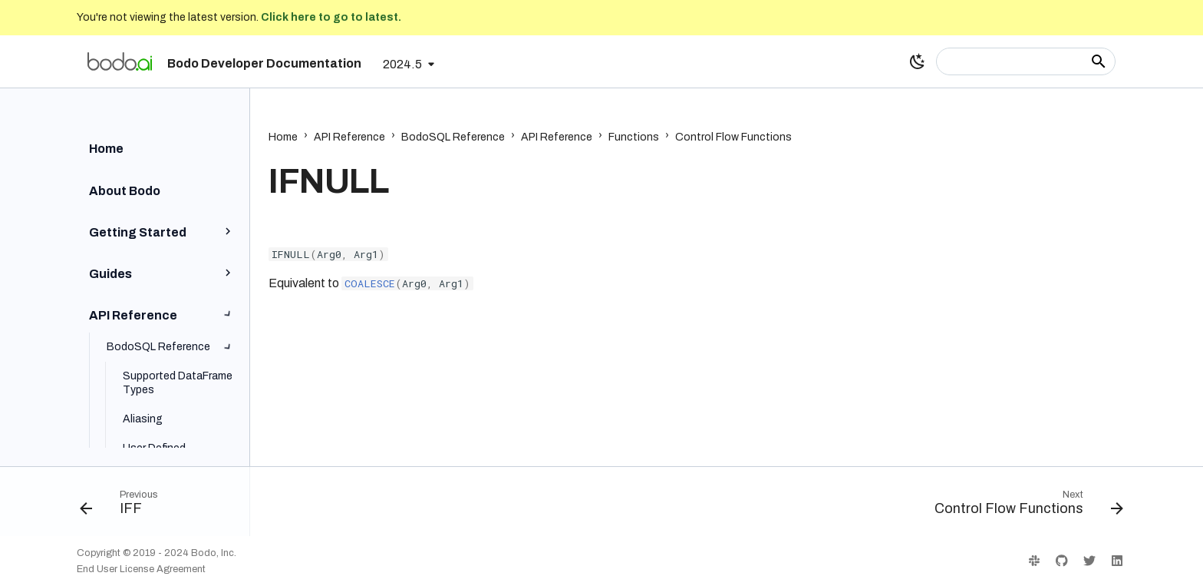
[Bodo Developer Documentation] (119, 61)
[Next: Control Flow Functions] (1023, 506)
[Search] (1026, 61)
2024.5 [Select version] (402, 64)
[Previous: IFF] (124, 506)
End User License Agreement (141, 569)
